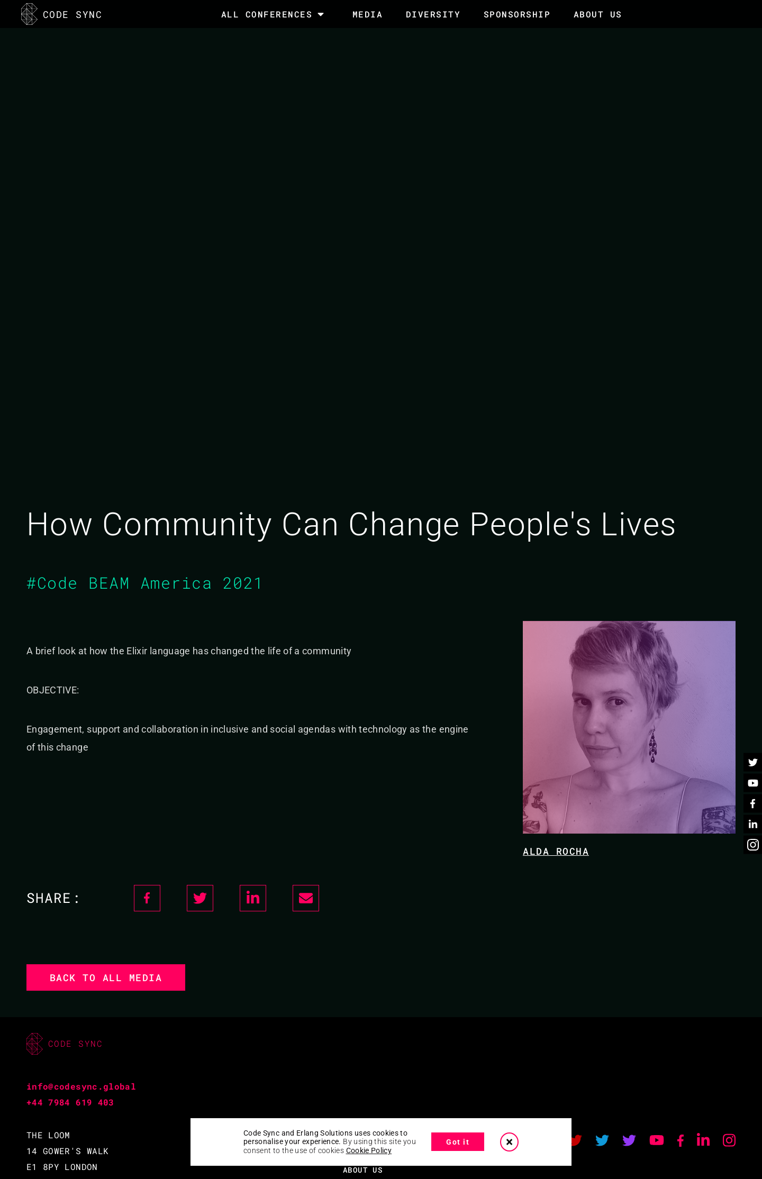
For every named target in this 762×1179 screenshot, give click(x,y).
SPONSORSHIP (517, 14)
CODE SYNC (61, 14)
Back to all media (106, 977)
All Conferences (267, 14)
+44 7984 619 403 (70, 1102)
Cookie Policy (369, 1150)
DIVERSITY (433, 14)
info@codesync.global (81, 1086)
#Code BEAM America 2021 (145, 582)
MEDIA (367, 14)
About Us (598, 14)
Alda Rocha (556, 851)
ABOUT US (363, 1170)
